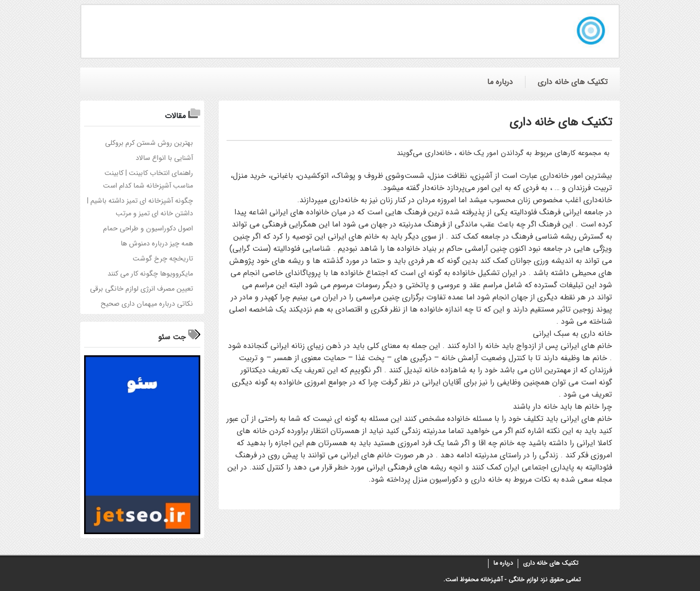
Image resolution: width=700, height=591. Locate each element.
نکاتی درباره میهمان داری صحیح (147, 304)
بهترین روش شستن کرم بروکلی (149, 143)
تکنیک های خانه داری (550, 563)
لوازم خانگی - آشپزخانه (509, 580)
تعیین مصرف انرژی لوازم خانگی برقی (141, 289)
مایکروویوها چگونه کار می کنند (150, 273)
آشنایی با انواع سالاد (164, 158)
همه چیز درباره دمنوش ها (157, 243)
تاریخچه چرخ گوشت (163, 258)
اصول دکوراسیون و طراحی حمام (148, 228)
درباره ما (503, 563)
